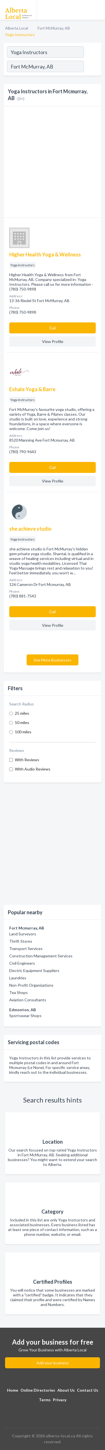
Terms (45, 1399)
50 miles (22, 722)
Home (12, 1390)
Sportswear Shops (25, 1015)
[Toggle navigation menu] (97, 10)
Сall (52, 328)
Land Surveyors (22, 933)
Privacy (59, 1399)
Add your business (52, 1362)
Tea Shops (18, 992)
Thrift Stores (20, 941)
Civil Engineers (22, 963)
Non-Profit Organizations (31, 985)
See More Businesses (52, 660)
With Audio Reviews (32, 769)
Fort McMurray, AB (54, 28)
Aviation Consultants (27, 999)
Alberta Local (16, 28)
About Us (66, 1390)
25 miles (22, 713)
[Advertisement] (52, 843)
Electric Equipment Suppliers (34, 970)
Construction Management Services (41, 955)
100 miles (23, 731)
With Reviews (27, 759)
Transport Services (26, 948)
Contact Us (87, 1390)
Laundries (17, 977)
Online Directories (37, 1390)
